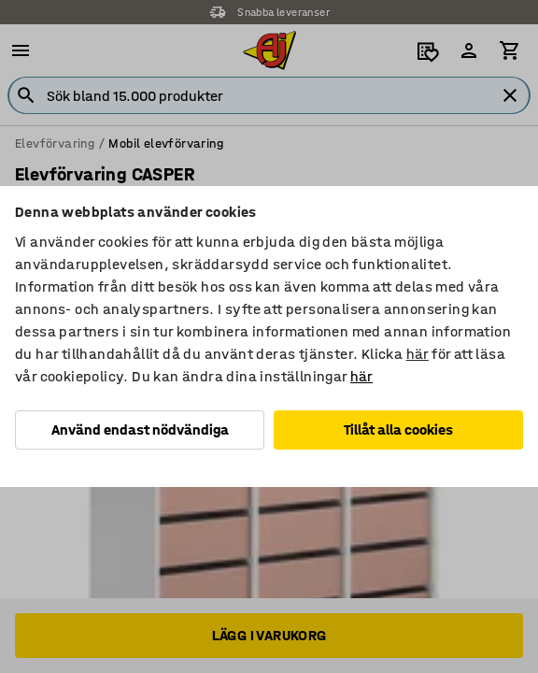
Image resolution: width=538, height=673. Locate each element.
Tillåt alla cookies (398, 429)
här (417, 354)
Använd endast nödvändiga (140, 429)
